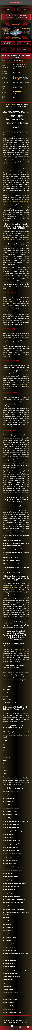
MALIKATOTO (17, 61)
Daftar (12, 1028)
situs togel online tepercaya (21, 137)
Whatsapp (20, 1028)
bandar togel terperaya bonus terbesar (16, 201)
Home (5, 104)
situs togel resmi (20, 649)
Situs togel (6, 777)
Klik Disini (16, 98)
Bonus (4, 1028)
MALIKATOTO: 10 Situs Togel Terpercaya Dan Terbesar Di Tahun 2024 (16, 17)
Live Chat (28, 1028)
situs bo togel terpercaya (10, 587)
